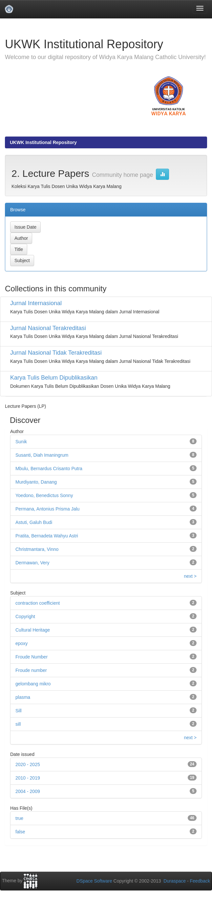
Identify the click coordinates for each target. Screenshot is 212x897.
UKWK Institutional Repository (43, 142)
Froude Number (31, 656)
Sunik (21, 441)
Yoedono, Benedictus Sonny (44, 495)
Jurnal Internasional (36, 303)
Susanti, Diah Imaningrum (41, 455)
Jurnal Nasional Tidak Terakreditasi (56, 352)
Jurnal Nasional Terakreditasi (48, 328)
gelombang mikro (33, 683)
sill (18, 724)
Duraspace (174, 881)
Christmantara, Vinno (36, 549)
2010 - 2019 (27, 778)
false (20, 831)
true (19, 818)
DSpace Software (94, 881)
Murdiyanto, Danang (36, 482)
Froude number (31, 670)
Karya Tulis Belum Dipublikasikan (53, 377)
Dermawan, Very (32, 562)
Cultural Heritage (32, 630)
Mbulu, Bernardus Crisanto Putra (48, 468)
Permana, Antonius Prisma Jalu (47, 508)
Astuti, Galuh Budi (33, 522)
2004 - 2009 (27, 791)
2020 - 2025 (27, 764)
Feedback (200, 881)
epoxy (21, 643)
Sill (18, 710)
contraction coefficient (37, 603)
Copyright (25, 616)
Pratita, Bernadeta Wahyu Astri (46, 535)
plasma (22, 697)
